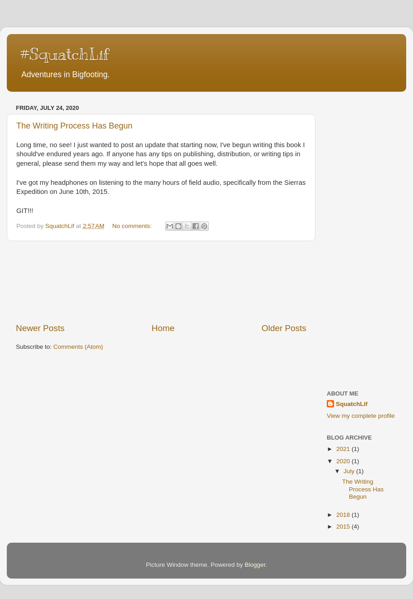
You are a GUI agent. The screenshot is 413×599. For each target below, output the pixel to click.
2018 (344, 514)
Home (163, 328)
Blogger (255, 564)
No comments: (132, 226)
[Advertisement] (161, 281)
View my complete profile (361, 415)
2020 (344, 461)
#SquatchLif (64, 54)
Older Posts (283, 328)
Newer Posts (40, 328)
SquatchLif (352, 404)
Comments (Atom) (78, 346)
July (350, 471)
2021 (344, 449)
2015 (344, 526)
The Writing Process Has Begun (74, 125)
